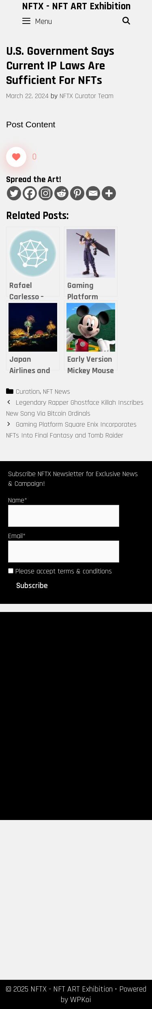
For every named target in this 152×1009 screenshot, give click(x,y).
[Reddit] (61, 193)
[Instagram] (46, 193)
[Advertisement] (76, 715)
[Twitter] (14, 193)
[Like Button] (16, 157)
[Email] (93, 193)
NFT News (56, 391)
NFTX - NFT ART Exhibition (76, 6)
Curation (28, 391)
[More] (109, 193)
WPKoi (80, 999)
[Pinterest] (77, 193)
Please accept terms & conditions (60, 571)
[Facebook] (30, 193)
